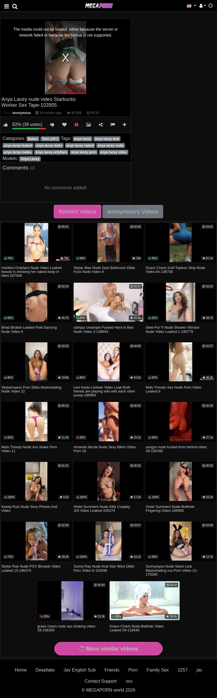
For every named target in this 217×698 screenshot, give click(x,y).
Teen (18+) (50, 139)
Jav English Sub (80, 670)
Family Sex (158, 670)
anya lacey (82, 139)
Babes (33, 139)
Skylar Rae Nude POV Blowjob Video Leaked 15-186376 (31, 568)
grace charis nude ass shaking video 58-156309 (66, 628)
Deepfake (45, 670)
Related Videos (77, 212)
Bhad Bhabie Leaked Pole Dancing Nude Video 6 (29, 329)
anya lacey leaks (49, 145)
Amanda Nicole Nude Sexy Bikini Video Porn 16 (105, 449)
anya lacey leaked (18, 145)
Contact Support (101, 681)
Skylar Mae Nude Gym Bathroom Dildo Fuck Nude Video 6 (104, 270)
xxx (129, 681)
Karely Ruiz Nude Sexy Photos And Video (29, 509)
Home (21, 670)
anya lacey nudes (18, 152)
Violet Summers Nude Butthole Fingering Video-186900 (170, 509)
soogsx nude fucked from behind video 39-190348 (176, 449)
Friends (112, 670)
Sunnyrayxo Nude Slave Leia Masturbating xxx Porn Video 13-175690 (171, 570)
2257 (183, 670)
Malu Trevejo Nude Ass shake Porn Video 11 (29, 449)
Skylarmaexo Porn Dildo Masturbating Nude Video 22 (31, 389)
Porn (133, 670)
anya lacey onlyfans (51, 152)
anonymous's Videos (132, 212)
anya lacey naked (80, 145)
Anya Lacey (30, 159)
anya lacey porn (84, 152)
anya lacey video (113, 152)
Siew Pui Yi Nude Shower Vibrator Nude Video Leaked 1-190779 (172, 329)
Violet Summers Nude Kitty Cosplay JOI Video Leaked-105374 (102, 509)
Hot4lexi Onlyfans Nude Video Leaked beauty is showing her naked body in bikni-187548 (31, 272)
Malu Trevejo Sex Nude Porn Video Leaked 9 (173, 389)
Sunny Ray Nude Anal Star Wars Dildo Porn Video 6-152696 (104, 568)
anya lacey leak (107, 139)
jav (199, 670)
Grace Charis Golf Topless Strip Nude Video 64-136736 (175, 270)
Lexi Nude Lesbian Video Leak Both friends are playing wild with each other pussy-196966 (104, 391)
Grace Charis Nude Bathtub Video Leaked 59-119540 (136, 628)
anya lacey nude (111, 145)
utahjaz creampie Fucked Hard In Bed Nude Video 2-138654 (104, 329)
